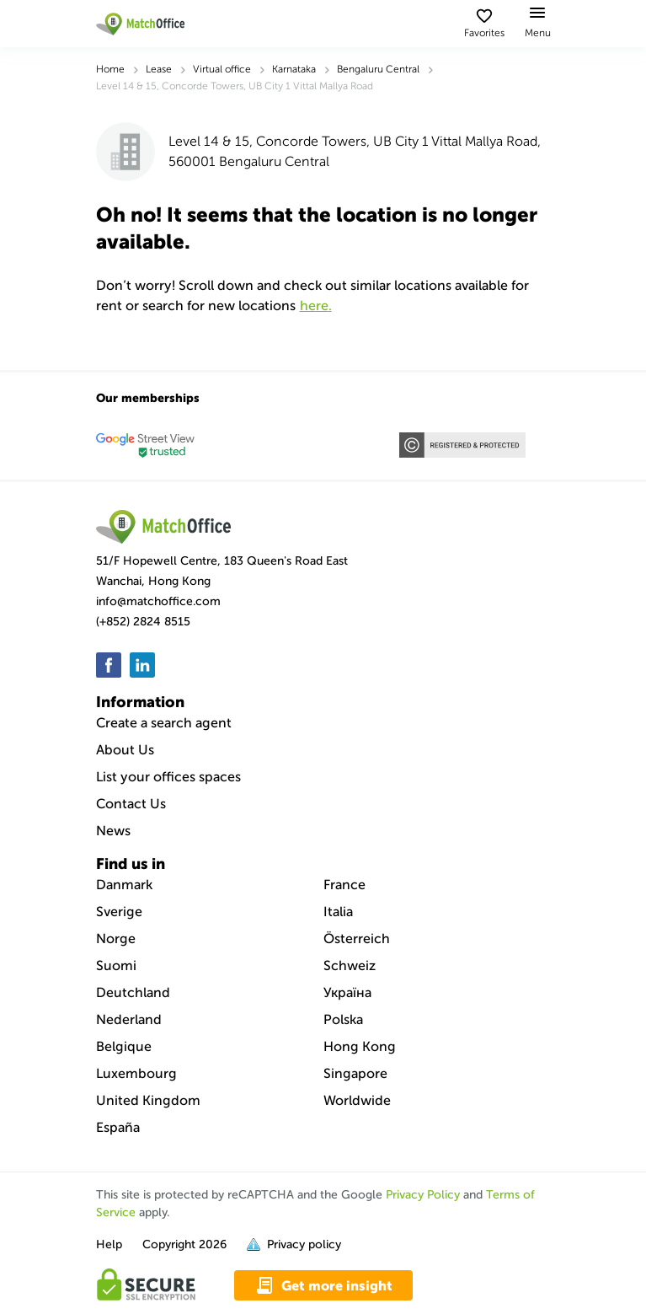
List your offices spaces (168, 777)
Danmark (124, 884)
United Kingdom (148, 1100)
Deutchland (133, 992)
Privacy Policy (423, 1194)
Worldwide (357, 1100)
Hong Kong (359, 1046)
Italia (338, 911)
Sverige (119, 911)
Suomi (116, 965)
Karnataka (294, 69)
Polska (343, 1019)
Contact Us (131, 803)
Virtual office (222, 69)
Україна (347, 992)
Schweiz (349, 965)
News (113, 830)
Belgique (124, 1046)
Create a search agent (164, 723)
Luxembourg (136, 1073)
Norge (116, 938)
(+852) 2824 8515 (143, 621)
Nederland (129, 1019)
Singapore (355, 1073)
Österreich (356, 938)
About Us (125, 750)
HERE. (316, 305)
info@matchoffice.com (158, 601)
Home (110, 69)
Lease (159, 69)
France (344, 884)
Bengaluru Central (378, 69)
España (118, 1127)
